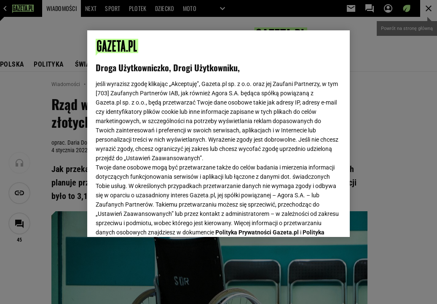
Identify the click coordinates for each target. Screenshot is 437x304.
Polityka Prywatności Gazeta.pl (257, 125)
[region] (218, 133)
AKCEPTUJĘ (312, 220)
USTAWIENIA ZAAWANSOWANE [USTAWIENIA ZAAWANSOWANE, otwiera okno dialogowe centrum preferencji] (151, 220)
